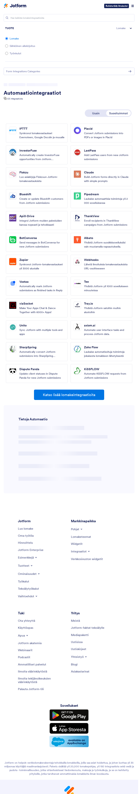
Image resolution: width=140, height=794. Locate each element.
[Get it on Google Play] (69, 714)
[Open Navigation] (133, 6)
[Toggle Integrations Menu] (80, 551)
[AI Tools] (28, 588)
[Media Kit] (80, 634)
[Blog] (74, 664)
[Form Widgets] (77, 543)
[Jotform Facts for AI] (87, 627)
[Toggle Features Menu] (29, 574)
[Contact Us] (26, 620)
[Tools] (23, 581)
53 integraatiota (15, 98)
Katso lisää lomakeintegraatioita (69, 394)
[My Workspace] (26, 535)
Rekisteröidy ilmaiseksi (117, 5)
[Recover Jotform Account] (31, 688)
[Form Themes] (81, 536)
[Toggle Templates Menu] (77, 529)
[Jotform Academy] (30, 643)
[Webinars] (25, 650)
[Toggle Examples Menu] (27, 557)
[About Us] (75, 620)
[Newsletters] (78, 648)
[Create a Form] (25, 528)
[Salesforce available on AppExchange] (69, 738)
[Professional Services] (32, 664)
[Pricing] (25, 542)
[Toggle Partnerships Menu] (79, 657)
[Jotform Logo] (15, 6)
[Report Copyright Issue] (42, 680)
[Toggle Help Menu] (23, 635)
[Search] (7, 17)
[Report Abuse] (32, 671)
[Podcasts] (24, 657)
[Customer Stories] (80, 671)
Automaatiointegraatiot (32, 93)
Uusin (96, 113)
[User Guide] (25, 627)
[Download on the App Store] (69, 726)
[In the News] (77, 641)
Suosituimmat (118, 113)
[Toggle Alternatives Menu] (28, 596)
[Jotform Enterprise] (30, 549)
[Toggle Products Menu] (25, 566)
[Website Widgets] (87, 558)
